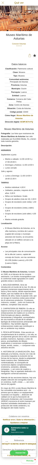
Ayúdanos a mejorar (19, 423)
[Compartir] (29, 55)
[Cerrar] (3, 3)
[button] (34, 427)
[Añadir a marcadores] (34, 55)
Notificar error (9, 420)
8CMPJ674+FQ (26, 122)
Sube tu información (25, 420)
